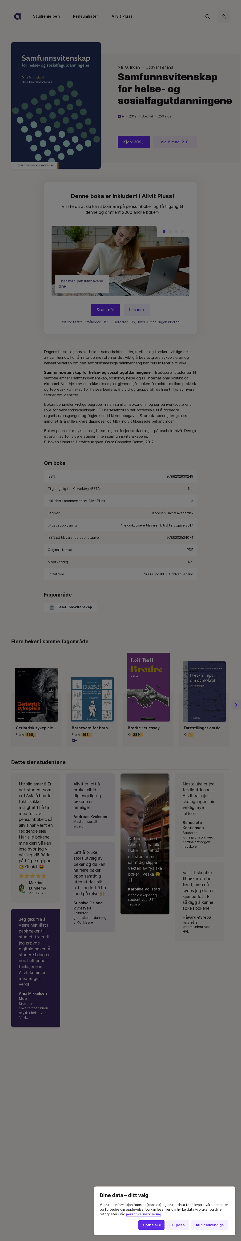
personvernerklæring (143, 1214)
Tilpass (178, 1225)
